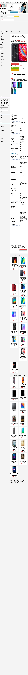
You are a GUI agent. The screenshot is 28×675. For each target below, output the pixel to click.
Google (1, 42)
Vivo (1, 62)
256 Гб (1, 139)
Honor (1, 45)
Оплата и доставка (19, 498)
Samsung (2, 59)
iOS (1, 127)
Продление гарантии (4, 499)
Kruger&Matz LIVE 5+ (23, 462)
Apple (1, 38)
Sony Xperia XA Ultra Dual (14, 436)
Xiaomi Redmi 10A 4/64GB (23, 344)
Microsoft (2, 53)
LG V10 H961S (14, 398)
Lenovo (1, 51)
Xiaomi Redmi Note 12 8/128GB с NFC (23, 318)
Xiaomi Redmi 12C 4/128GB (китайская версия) (23, 278)
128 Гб (1, 138)
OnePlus (2, 54)
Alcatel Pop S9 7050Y (22, 436)
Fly (1, 41)
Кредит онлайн (7, 498)
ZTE (1, 65)
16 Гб (1, 133)
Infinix (1, 48)
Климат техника (13, 2)
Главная (2, 498)
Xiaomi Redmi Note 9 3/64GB (22, 265)
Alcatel (1, 36)
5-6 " (1, 118)
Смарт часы (2, 2)
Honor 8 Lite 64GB (14, 462)
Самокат (17, 2)
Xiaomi (18, 480)
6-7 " (1, 120)
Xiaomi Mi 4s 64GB (14, 306)
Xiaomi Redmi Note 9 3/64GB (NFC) (22, 306)
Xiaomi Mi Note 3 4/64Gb (14, 370)
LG (1, 50)
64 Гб (1, 136)
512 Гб (1, 141)
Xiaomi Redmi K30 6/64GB (14, 318)
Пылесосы (7, 2)
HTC (1, 44)
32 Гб (1, 135)
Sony (1, 60)
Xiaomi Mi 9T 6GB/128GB (23, 331)
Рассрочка (13, 498)
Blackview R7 (23, 423)
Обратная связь (12, 499)
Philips (1, 56)
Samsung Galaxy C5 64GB (22, 449)
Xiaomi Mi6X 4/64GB (14, 292)
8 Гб (1, 132)
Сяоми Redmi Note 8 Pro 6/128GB (17, 481)
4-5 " (1, 117)
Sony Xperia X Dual (14, 385)
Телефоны (12, 480)
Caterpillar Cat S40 (14, 448)
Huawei (1, 47)
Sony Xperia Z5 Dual (23, 398)
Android (1, 124)
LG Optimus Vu (14, 410)
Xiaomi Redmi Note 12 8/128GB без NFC (23, 356)
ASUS (1, 33)
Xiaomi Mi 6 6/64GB (14, 332)
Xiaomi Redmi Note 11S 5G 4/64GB (14, 344)
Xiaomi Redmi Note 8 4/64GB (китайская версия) (14, 266)
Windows (2, 126)
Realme (1, 57)
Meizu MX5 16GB (23, 410)
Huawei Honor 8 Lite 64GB (14, 474)
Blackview (2, 39)
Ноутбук (25, 2)
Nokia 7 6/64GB (14, 423)
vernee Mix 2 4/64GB (23, 385)
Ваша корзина (7, 17)
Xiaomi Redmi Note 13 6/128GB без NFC (23, 292)
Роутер (21, 2)
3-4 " (1, 115)
